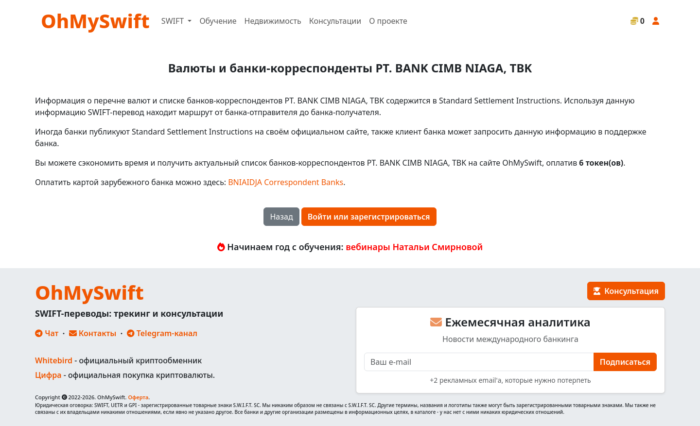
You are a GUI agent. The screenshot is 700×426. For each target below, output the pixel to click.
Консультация (626, 291)
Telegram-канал (162, 333)
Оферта (138, 397)
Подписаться (625, 362)
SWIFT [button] (173, 21)
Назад (281, 216)
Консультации (335, 21)
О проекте (388, 21)
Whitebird (53, 360)
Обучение (217, 21)
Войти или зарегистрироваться (369, 216)
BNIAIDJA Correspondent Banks (285, 182)
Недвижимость (273, 21)
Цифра (48, 375)
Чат (46, 333)
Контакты (93, 333)
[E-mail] (479, 362)
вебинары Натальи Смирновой (414, 247)
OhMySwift (95, 20)
